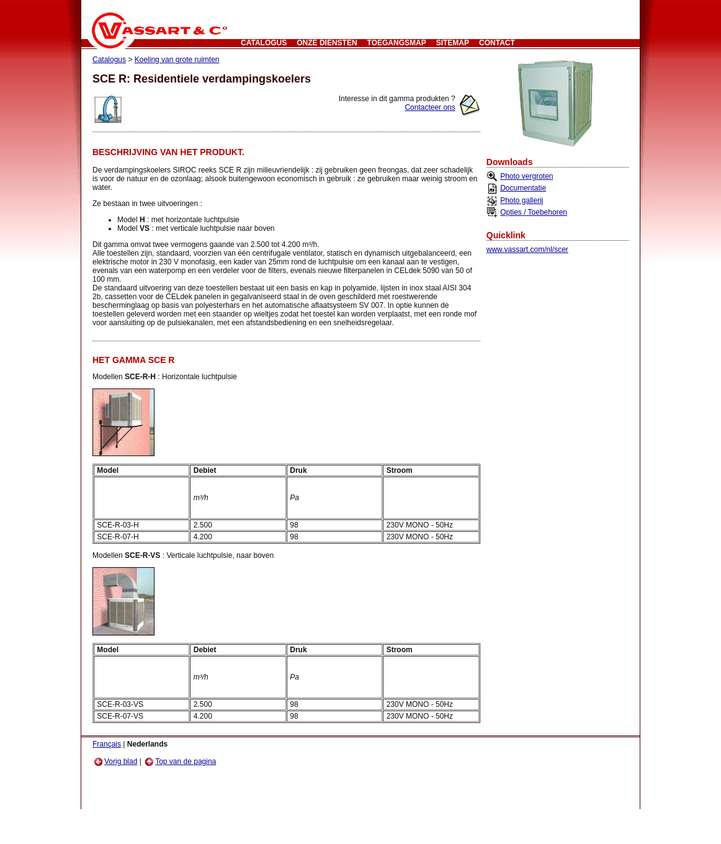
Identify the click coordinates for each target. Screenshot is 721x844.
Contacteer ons (430, 107)
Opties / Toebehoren (533, 212)
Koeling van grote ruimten (177, 59)
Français (106, 744)
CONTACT (497, 42)
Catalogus (264, 42)
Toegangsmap (396, 42)
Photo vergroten (526, 176)
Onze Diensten (327, 42)
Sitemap (452, 42)
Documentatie (523, 188)
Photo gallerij (521, 200)
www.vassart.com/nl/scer (527, 249)
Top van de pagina (180, 761)
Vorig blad (115, 761)
